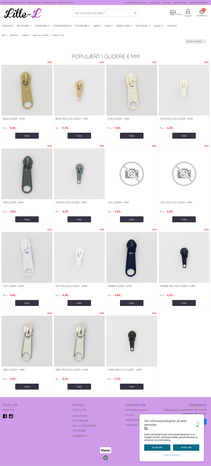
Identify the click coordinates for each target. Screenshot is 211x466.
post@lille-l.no (80, 435)
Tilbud (157, 26)
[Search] (105, 13)
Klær (108, 26)
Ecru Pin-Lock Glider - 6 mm (176, 118)
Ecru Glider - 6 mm (118, 118)
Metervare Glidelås (39, 35)
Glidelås (24, 35)
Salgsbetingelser (198, 2)
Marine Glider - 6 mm (119, 286)
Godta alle (186, 447)
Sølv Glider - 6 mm (13, 369)
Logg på (154, 2)
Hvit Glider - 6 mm (13, 286)
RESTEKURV (142, 26)
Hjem (3, 35)
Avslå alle (157, 447)
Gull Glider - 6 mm (118, 202)
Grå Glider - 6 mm (13, 202)
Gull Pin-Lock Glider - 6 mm (176, 202)
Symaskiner (41, 26)
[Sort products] (195, 41)
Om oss (166, 2)
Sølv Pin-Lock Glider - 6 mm (72, 369)
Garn (96, 26)
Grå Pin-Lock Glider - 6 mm (71, 202)
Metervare (23, 26)
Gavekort (7, 26)
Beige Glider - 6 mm (14, 118)
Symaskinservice (62, 26)
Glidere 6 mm (57, 35)
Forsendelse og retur (136, 2)
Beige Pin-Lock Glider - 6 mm (72, 118)
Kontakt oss (179, 2)
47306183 (81, 430)
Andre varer (123, 26)
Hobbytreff (131, 424)
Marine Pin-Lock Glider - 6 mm (177, 286)
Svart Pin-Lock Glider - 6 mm (124, 369)
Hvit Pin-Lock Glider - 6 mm (71, 286)
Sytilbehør (81, 26)
